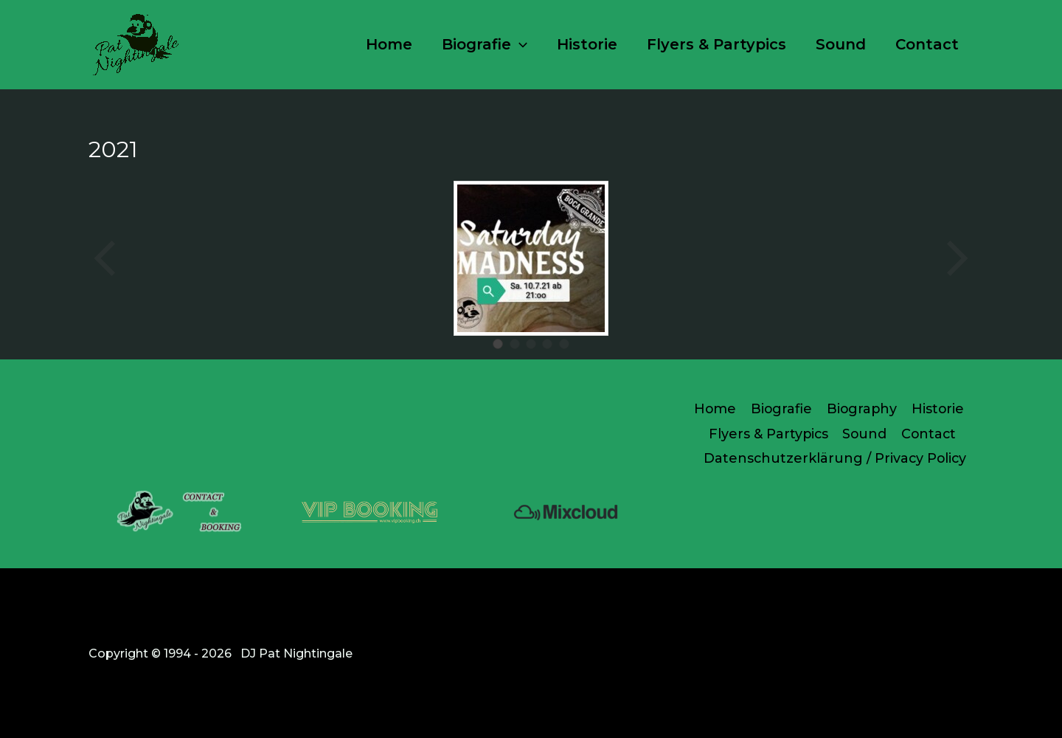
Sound (841, 44)
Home (389, 44)
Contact (927, 44)
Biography (861, 408)
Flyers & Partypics (716, 44)
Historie (587, 44)
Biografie (484, 44)
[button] (519, 44)
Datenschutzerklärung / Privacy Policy (835, 457)
